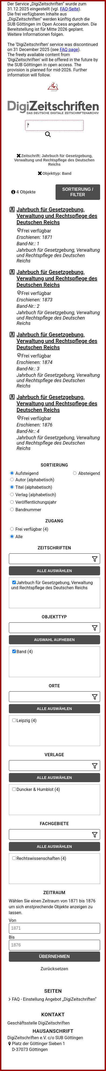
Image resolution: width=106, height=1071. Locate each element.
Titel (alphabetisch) (31, 487)
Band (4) (22, 651)
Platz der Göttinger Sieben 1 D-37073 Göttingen (38, 1046)
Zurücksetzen (54, 969)
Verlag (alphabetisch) (33, 494)
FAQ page (69, 49)
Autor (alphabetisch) (32, 479)
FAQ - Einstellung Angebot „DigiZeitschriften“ (54, 999)
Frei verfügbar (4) (29, 529)
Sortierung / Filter (77, 192)
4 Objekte (23, 192)
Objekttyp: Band (54, 173)
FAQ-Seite (69, 8)
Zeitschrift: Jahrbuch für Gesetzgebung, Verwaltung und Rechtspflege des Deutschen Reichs (54, 160)
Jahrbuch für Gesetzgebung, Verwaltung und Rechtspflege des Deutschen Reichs (57, 216)
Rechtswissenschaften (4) (39, 858)
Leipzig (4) (24, 720)
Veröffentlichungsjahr (33, 502)
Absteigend (86, 473)
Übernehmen (54, 956)
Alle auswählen (54, 571)
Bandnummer (25, 509)
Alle (16, 536)
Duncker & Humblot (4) (36, 789)
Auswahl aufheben (54, 640)
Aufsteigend (24, 473)
